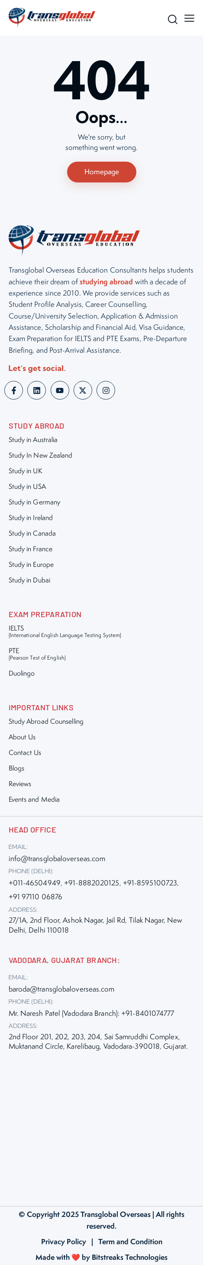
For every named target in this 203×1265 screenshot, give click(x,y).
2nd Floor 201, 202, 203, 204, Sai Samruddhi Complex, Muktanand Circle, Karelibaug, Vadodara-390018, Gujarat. (98, 1041)
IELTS (65, 631)
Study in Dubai (29, 580)
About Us (22, 736)
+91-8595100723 (150, 883)
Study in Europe (31, 564)
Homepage (101, 171)
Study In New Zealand (41, 455)
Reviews (20, 783)
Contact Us (25, 752)
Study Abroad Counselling (46, 721)
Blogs (17, 768)
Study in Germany (35, 502)
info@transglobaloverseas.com (57, 858)
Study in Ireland (31, 517)
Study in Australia (33, 439)
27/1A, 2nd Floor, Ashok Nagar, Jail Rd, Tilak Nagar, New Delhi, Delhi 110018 (96, 924)
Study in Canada (32, 533)
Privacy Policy (63, 1241)
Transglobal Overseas (116, 1214)
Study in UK (25, 470)
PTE (37, 653)
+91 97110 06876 (36, 896)
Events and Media (34, 799)
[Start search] (170, 19)
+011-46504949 (35, 883)
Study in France (31, 548)
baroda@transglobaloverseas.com (62, 989)
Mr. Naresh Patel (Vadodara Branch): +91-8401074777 (91, 1013)
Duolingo (22, 673)
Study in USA (27, 486)
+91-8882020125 (91, 883)
